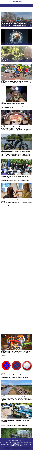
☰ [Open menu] (1, 5)
